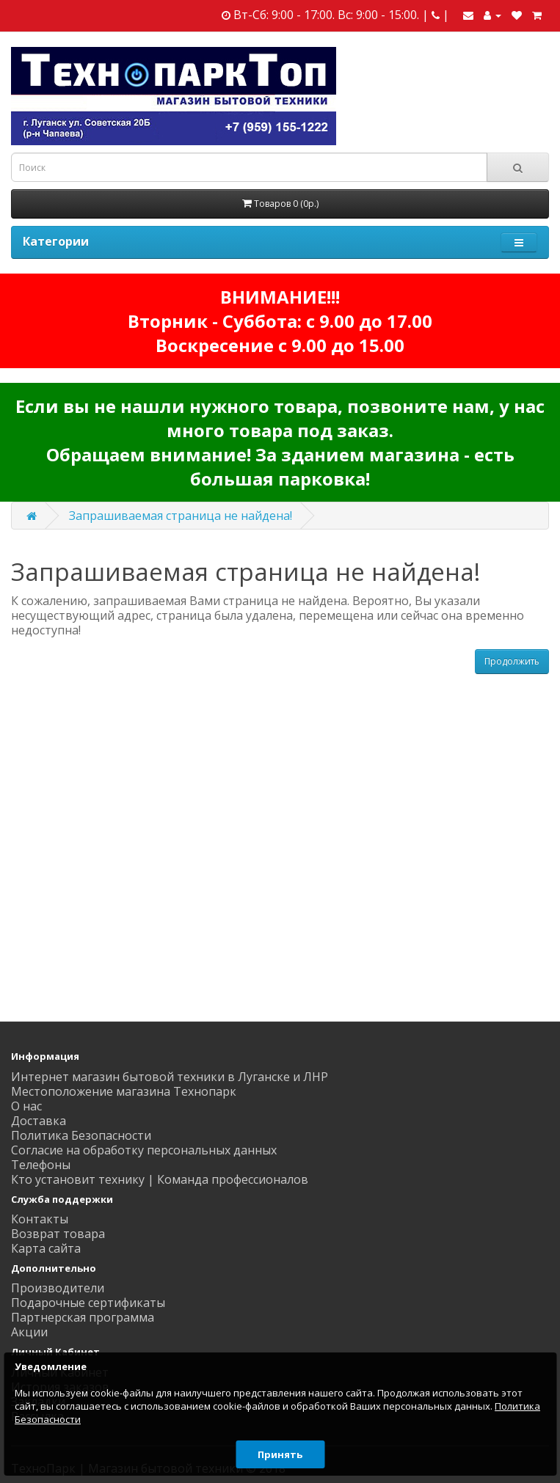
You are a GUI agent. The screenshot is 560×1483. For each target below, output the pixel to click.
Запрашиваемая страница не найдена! (180, 516)
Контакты (39, 1219)
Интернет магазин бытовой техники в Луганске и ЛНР (169, 1077)
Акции (29, 1332)
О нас (26, 1106)
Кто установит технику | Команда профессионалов (159, 1179)
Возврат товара (58, 1234)
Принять (280, 1454)
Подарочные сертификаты (88, 1303)
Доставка (38, 1121)
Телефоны (40, 1165)
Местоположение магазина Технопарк (123, 1091)
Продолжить (511, 661)
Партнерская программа (82, 1317)
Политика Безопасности (81, 1135)
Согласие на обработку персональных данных (144, 1150)
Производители (57, 1288)
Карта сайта (46, 1248)
